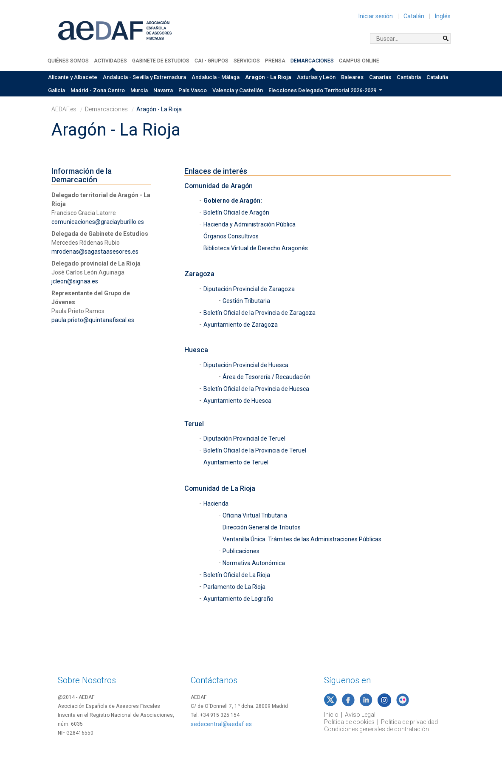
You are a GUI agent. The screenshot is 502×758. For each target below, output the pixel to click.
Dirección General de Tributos (262, 527)
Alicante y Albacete (72, 77)
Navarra (163, 90)
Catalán (413, 16)
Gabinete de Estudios (160, 61)
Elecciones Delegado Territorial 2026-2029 (322, 90)
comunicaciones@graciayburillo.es (97, 221)
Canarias (380, 77)
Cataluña (437, 77)
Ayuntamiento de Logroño (238, 598)
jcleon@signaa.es (74, 281)
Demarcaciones (312, 61)
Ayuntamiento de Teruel (236, 462)
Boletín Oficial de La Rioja (236, 574)
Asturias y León (316, 77)
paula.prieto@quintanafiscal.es (92, 320)
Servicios (247, 61)
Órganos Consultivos (231, 236)
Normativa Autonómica (254, 563)
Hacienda (215, 503)
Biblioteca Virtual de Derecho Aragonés (255, 248)
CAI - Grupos (211, 61)
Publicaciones (241, 551)
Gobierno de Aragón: (232, 200)
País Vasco (192, 90)
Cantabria (409, 77)
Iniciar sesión (375, 16)
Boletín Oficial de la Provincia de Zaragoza (259, 312)
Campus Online (359, 61)
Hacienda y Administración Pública (250, 224)
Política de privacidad (409, 721)
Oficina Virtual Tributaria (255, 515)
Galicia (56, 90)
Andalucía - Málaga (216, 77)
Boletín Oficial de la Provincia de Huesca (256, 388)
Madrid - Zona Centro (98, 90)
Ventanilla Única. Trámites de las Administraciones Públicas (302, 539)
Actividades (110, 61)
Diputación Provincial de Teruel (245, 438)
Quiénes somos (68, 61)
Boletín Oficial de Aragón (236, 212)
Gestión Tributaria (246, 300)
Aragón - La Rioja (268, 77)
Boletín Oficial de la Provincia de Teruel (254, 450)
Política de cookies (349, 721)
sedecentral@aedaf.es (221, 724)
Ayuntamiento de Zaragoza (241, 324)
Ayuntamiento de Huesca (238, 400)
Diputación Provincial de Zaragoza (249, 289)
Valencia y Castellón (237, 90)
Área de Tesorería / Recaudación (267, 376)
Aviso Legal (360, 714)
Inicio (331, 714)
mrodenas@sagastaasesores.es (94, 251)
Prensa (275, 61)
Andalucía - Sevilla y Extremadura (144, 77)
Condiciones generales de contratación (376, 729)
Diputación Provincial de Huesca (246, 365)
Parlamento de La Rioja (234, 586)
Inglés (443, 16)
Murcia (139, 90)
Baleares (352, 77)
